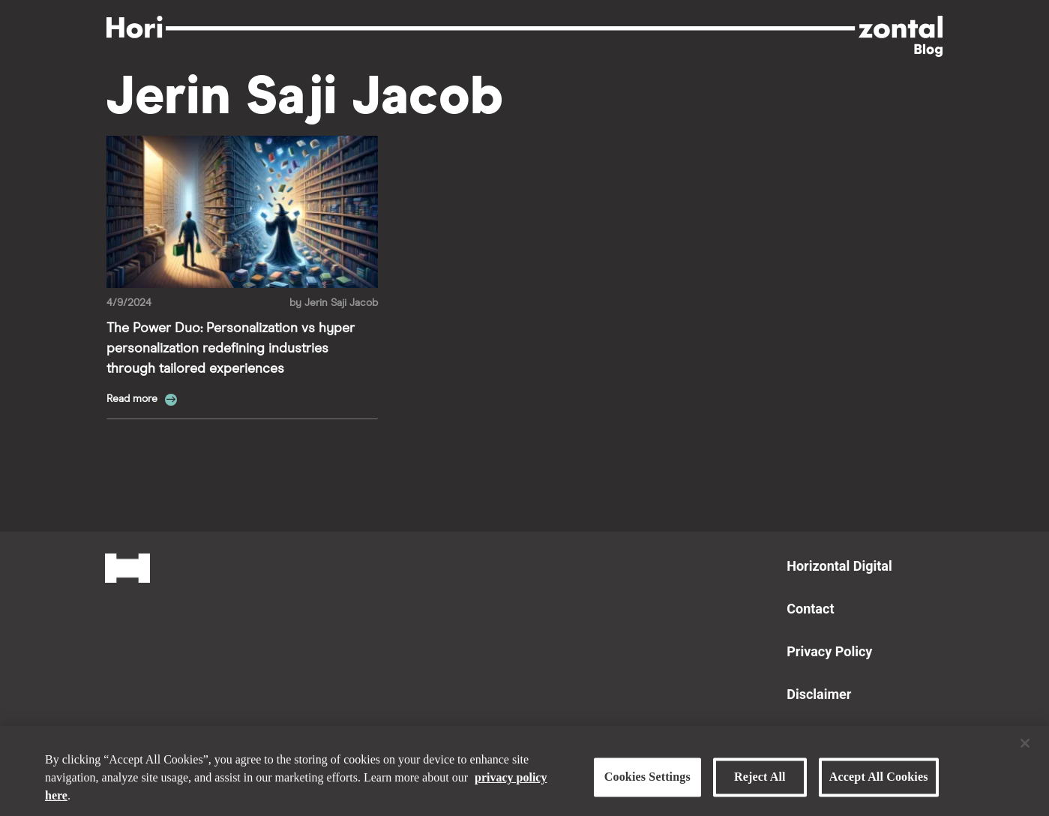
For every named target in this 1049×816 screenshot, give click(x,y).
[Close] (1025, 747)
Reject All (760, 782)
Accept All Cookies (878, 782)
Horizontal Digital (839, 566)
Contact (810, 608)
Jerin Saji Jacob (341, 303)
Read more (133, 399)
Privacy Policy (829, 651)
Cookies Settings (647, 782)
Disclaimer (819, 694)
